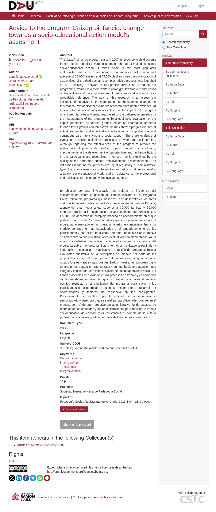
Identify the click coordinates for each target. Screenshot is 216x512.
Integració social (70, 371)
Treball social (68, 366)
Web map (118, 497)
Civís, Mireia (17, 85)
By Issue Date (175, 84)
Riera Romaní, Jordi (22, 81)
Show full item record (77, 424)
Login (169, 188)
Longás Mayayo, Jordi (23, 76)
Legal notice (62, 497)
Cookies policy (82, 497)
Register (171, 196)
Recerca (35, 16)
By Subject (173, 110)
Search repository (176, 42)
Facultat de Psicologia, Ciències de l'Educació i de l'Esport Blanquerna (92, 16)
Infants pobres (69, 362)
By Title (171, 101)
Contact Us (44, 497)
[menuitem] (200, 6)
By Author (172, 93)
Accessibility (102, 497)
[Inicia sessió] (200, 6)
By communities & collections (177, 73)
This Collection (174, 47)
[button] (184, 6)
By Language (174, 119)
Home (20, 16)
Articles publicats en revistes (162, 16)
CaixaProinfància (71, 358)
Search (167, 27)
